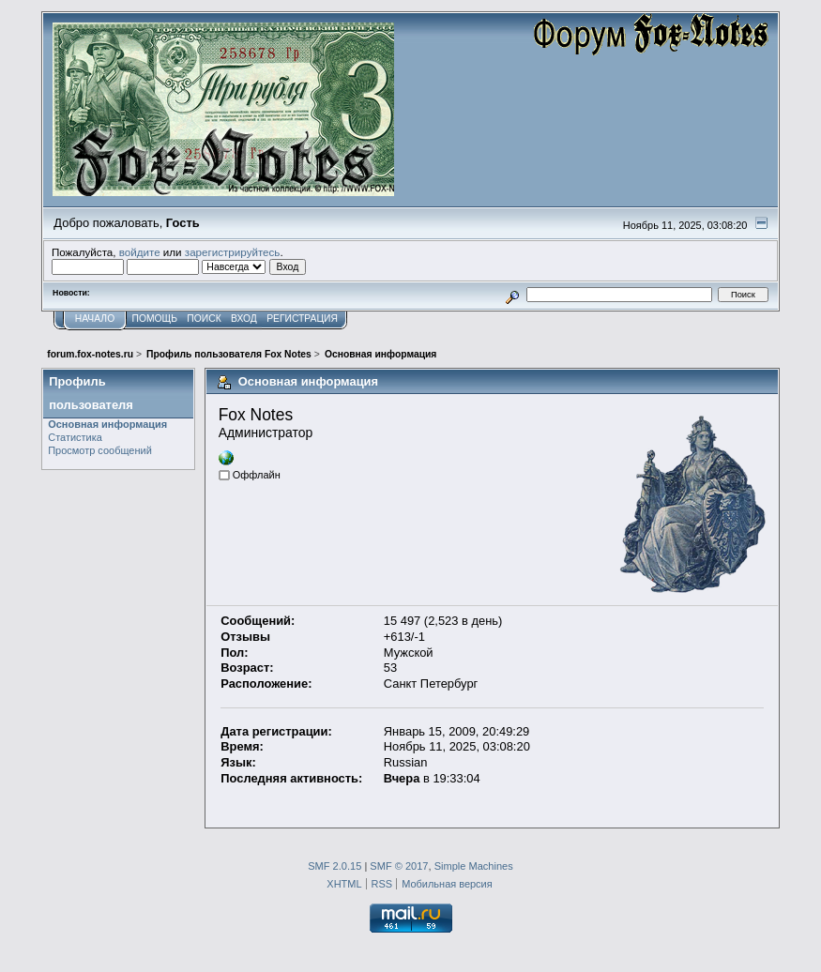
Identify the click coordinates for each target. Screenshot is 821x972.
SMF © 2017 (399, 866)
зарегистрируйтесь (233, 252)
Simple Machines (473, 866)
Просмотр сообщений (100, 450)
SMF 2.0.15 (334, 866)
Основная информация (107, 424)
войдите (139, 252)
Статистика (75, 437)
